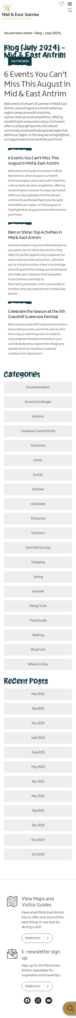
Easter (38, 460)
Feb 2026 (38, 708)
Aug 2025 (38, 752)
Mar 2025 (38, 796)
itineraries (38, 518)
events (38, 475)
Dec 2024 (38, 825)
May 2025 (38, 767)
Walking (38, 635)
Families (38, 489)
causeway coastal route (38, 431)
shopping (38, 562)
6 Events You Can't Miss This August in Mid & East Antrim (37, 84)
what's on (38, 650)
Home (28, 33)
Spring (38, 577)
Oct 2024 (38, 854)
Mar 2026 (38, 694)
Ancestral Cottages (38, 402)
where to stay (38, 664)
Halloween (38, 504)
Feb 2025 (38, 810)
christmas (38, 445)
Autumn (38, 416)
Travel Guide (38, 620)
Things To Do (38, 606)
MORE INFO (32, 938)
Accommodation (38, 387)
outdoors (38, 533)
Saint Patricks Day (38, 547)
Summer (38, 591)
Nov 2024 (38, 840)
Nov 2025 (38, 723)
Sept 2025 (38, 738)
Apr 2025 (38, 781)
